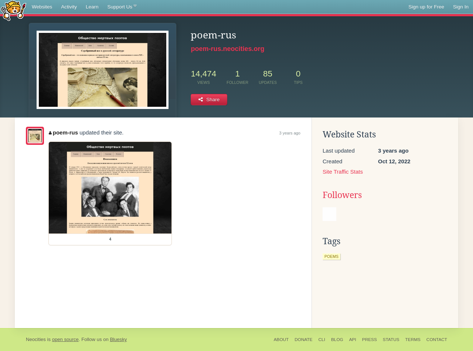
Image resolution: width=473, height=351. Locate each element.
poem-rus (63, 132)
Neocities (36, 339)
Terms (413, 339)
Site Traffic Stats (343, 171)
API (352, 339)
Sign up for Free (426, 7)
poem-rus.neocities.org (227, 48)
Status (391, 339)
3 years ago (289, 133)
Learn (92, 7)
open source (65, 339)
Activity (69, 7)
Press (369, 339)
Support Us (122, 7)
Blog (337, 339)
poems (331, 256)
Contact (436, 339)
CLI (322, 339)
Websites (42, 7)
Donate (303, 339)
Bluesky (118, 339)
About (281, 339)
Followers (342, 195)
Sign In (461, 7)
